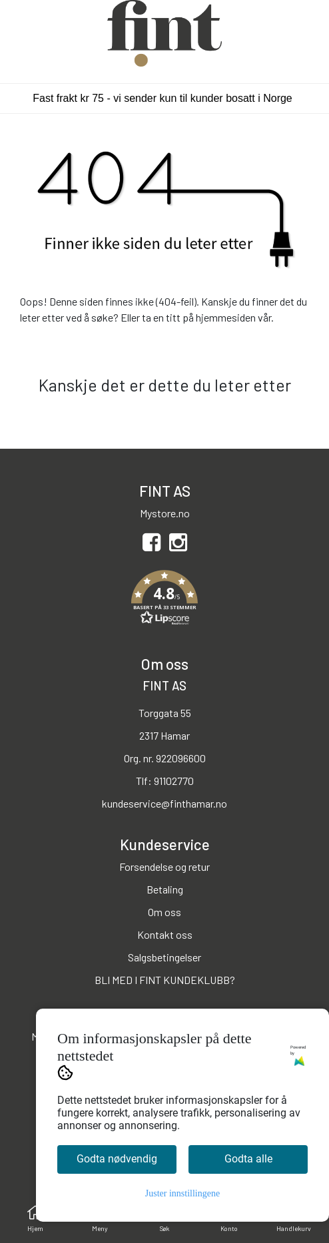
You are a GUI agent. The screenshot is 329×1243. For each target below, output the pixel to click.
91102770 (174, 780)
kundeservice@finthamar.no (164, 803)
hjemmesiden (226, 317)
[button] (164, 600)
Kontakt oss (164, 934)
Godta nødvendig (117, 1158)
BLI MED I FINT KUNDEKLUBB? (165, 979)
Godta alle (248, 1158)
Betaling (165, 889)
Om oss (164, 911)
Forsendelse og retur (164, 866)
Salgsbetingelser (164, 957)
